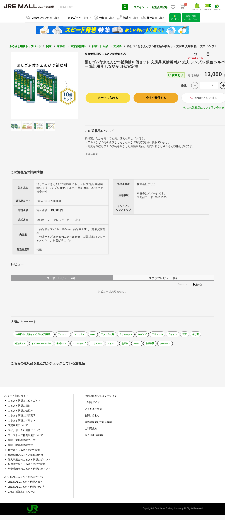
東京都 (61, 46)
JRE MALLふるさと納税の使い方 (26, 488)
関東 (49, 46)
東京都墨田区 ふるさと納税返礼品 (105, 53)
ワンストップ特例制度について (25, 436)
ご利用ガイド (92, 403)
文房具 (117, 46)
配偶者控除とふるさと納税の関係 (26, 465)
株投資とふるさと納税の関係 (24, 451)
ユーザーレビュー (61, 277)
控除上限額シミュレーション (101, 397)
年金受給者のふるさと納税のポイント (29, 470)
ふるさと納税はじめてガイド (24, 402)
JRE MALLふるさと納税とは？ (25, 483)
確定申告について (18, 426)
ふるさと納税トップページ (25, 46)
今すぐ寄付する (156, 97)
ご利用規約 (91, 430)
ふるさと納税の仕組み (20, 412)
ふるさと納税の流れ (19, 407)
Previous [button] (20, 85)
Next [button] (68, 85)
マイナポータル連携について (24, 431)
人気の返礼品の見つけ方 (21, 493)
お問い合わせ (92, 417)
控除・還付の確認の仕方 (21, 441)
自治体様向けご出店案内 (98, 423)
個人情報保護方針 (95, 436)
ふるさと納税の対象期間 (21, 417)
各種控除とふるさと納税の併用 (25, 456)
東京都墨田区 (79, 46)
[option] (44, 85)
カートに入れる (108, 97)
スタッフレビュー (163, 277)
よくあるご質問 (93, 410)
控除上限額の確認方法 (20, 446)
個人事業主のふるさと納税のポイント (29, 461)
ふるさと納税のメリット (21, 421)
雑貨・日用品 (100, 46)
